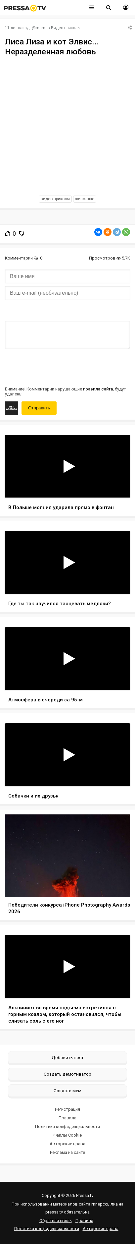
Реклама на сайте (67, 1152)
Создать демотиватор (67, 1074)
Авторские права (67, 1143)
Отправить (39, 407)
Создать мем (67, 1090)
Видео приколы (65, 28)
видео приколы (55, 199)
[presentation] (55, 367)
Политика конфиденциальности (67, 1126)
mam (40, 28)
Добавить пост (68, 1057)
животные (84, 199)
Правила (67, 1117)
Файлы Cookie (67, 1135)
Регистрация (67, 1109)
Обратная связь (55, 1220)
